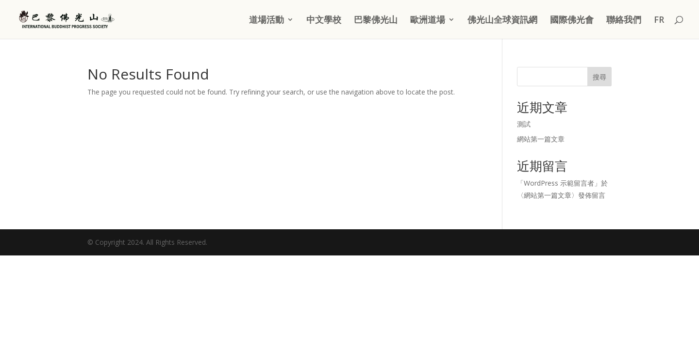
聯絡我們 (623, 20)
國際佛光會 (572, 20)
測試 (524, 123)
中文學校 (323, 20)
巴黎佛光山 (376, 20)
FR (659, 20)
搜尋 (599, 76)
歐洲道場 (427, 20)
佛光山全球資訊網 (502, 20)
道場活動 (266, 20)
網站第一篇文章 (541, 138)
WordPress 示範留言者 (559, 183)
